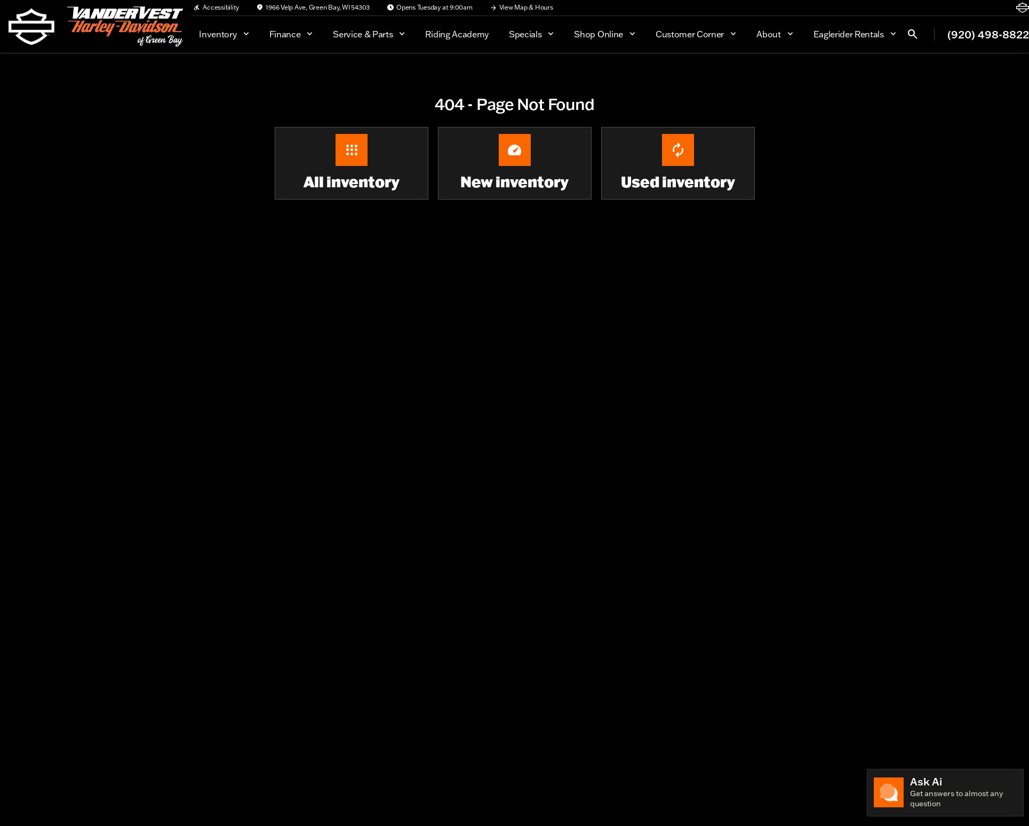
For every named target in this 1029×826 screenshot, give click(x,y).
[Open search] (912, 34)
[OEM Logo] (31, 26)
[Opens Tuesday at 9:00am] (429, 7)
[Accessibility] (216, 7)
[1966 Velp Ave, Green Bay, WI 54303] (313, 7)
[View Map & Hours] (521, 7)
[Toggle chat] (945, 792)
